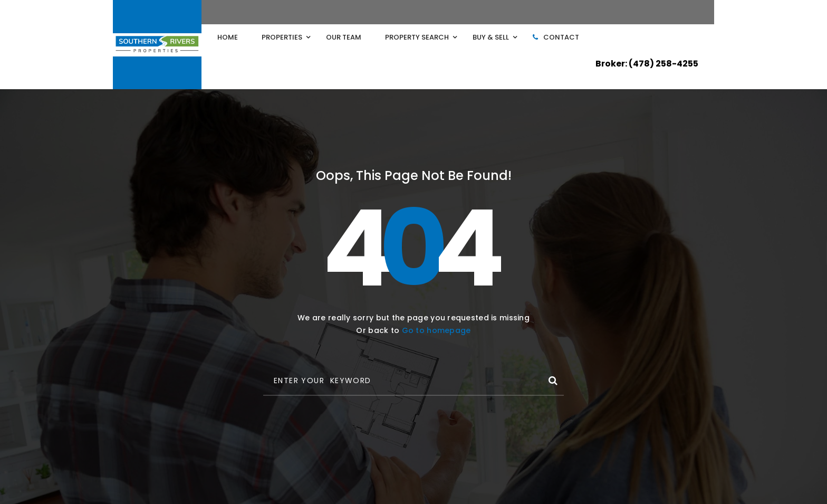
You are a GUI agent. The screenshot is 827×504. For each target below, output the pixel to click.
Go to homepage (436, 330)
